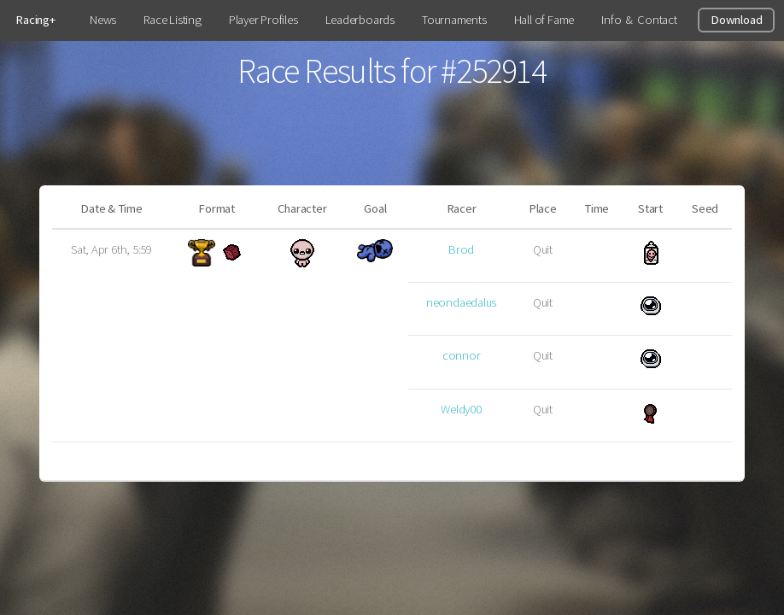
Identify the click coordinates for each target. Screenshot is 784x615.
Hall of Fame (544, 19)
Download (736, 19)
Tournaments (454, 19)
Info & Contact (638, 19)
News (103, 19)
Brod (461, 249)
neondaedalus (461, 302)
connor (461, 355)
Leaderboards (360, 19)
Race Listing (172, 19)
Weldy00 (461, 409)
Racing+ (35, 19)
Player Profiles (263, 19)
